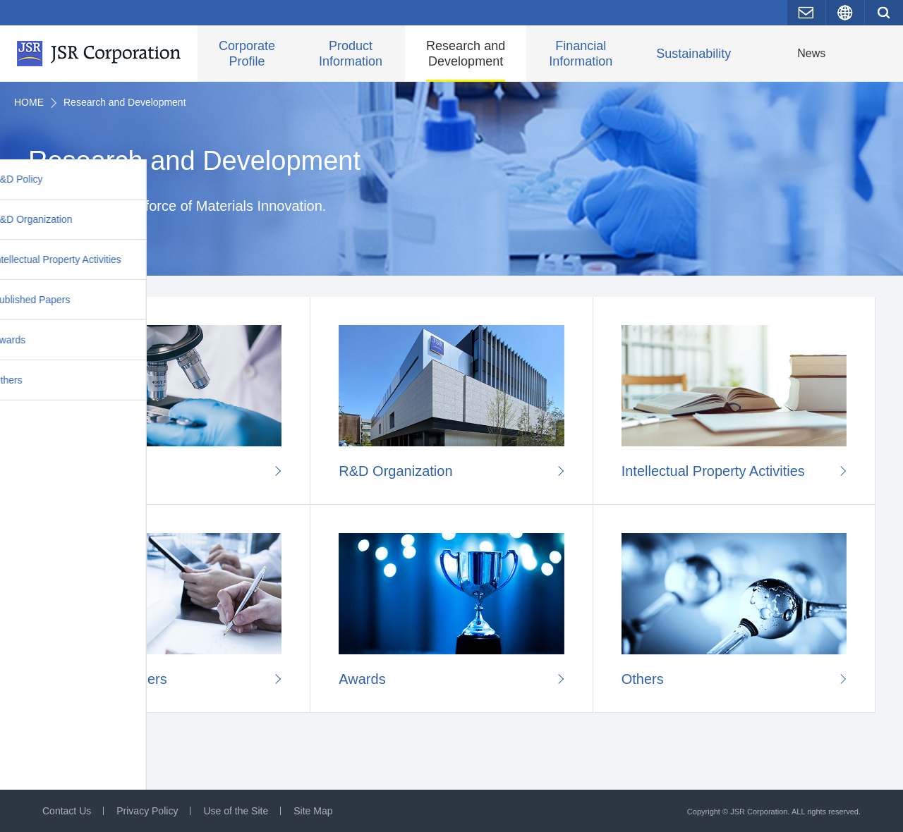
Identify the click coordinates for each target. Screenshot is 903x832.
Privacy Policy (147, 810)
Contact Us (66, 810)
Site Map (312, 810)
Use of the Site (235, 810)
